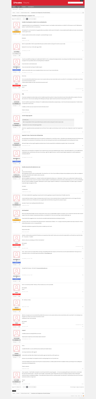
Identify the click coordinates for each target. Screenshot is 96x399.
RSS (83, 395)
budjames (17, 30)
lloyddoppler (16, 123)
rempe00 (38, 16)
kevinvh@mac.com (16, 67)
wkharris (16, 218)
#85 (82, 112)
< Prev (18, 18)
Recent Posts (21, 9)
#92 (82, 248)
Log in (82, 0)
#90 (82, 205)
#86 (82, 131)
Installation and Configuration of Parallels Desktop (25, 16)
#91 (82, 231)
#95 (82, 291)
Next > (35, 18)
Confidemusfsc (16, 174)
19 (19, 222)
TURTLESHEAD (16, 338)
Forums (18, 6)
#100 (82, 383)
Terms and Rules (82, 397)
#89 (82, 191)
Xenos (16, 83)
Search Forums (15, 9)
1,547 (19, 87)
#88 (82, 157)
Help (76, 395)
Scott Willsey (16, 51)
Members (24, 6)
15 (19, 33)
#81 (82, 40)
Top (81, 395)
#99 (82, 368)
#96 (82, 306)
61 (19, 163)
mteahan (16, 203)
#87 (82, 145)
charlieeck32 (16, 101)
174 (19, 55)
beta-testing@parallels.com (42, 268)
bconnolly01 (16, 380)
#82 (82, 50)
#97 (82, 326)
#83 (82, 72)
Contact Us (72, 395)
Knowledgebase (31, 6)
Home (14, 6)
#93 (82, 258)
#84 (82, 90)
